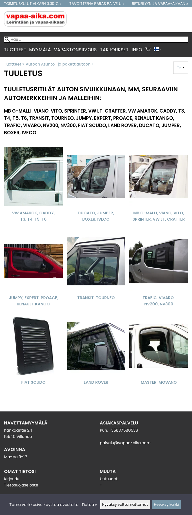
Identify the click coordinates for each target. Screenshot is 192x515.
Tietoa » (89, 504)
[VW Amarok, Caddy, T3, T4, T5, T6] (33, 187)
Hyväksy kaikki (166, 504)
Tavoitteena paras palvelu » (96, 3)
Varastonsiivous (75, 50)
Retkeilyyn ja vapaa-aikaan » (160, 3)
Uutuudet (109, 479)
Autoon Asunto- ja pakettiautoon (59, 64)
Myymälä (40, 50)
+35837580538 (123, 430)
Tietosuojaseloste (21, 485)
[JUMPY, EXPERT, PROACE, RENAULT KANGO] (33, 272)
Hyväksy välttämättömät (125, 504)
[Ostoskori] (147, 50)
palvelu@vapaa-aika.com (125, 443)
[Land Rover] (96, 357)
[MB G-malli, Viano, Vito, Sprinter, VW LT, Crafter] (158, 187)
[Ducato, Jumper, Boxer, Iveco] (96, 187)
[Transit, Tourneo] (96, 272)
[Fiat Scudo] (33, 357)
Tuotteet (15, 50)
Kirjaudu (11, 479)
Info (137, 50)
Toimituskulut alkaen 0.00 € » (32, 3)
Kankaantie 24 (18, 430)
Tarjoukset (114, 50)
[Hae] (96, 39)
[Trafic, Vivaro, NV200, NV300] (158, 272)
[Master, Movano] (158, 357)
